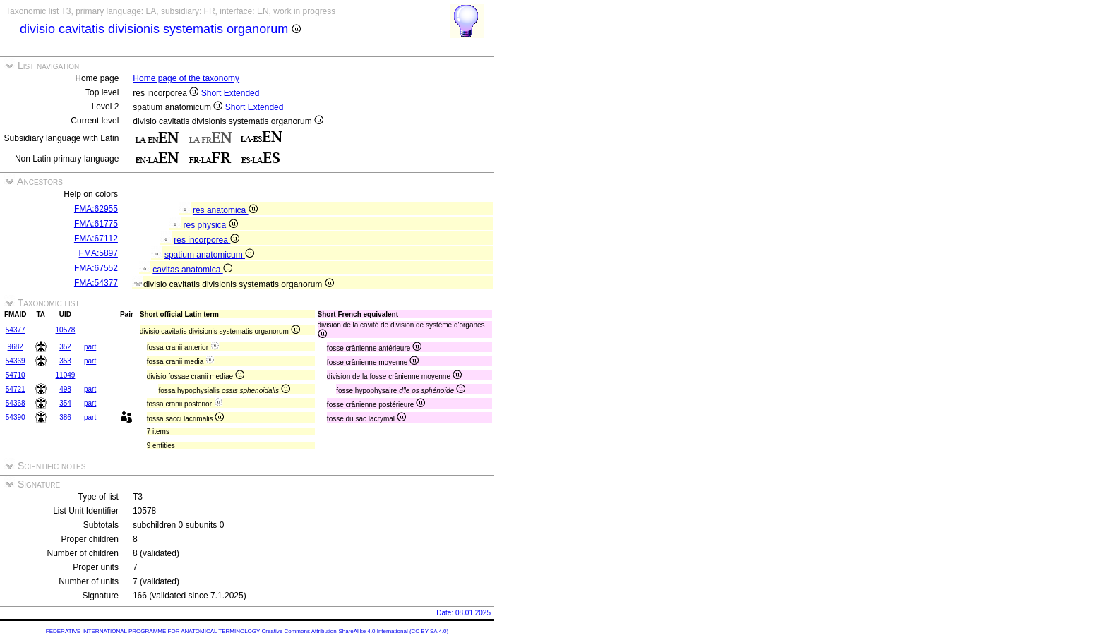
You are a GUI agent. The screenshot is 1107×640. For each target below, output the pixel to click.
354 (65, 403)
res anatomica (225, 210)
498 (65, 389)
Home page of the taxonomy (186, 78)
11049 (66, 375)
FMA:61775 (96, 224)
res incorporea (206, 240)
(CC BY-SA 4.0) (428, 631)
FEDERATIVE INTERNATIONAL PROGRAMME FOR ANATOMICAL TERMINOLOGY (153, 631)
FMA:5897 (98, 253)
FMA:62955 (96, 209)
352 (65, 347)
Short (211, 93)
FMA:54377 (96, 283)
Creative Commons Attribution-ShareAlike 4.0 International (334, 631)
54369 (15, 361)
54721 (15, 389)
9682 (15, 347)
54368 (15, 403)
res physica (211, 225)
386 (65, 417)
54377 (15, 330)
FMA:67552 (96, 268)
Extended (242, 93)
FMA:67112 (96, 238)
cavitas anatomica (192, 269)
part (90, 347)
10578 (66, 330)
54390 (15, 417)
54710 (15, 375)
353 (65, 361)
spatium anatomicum (209, 255)
